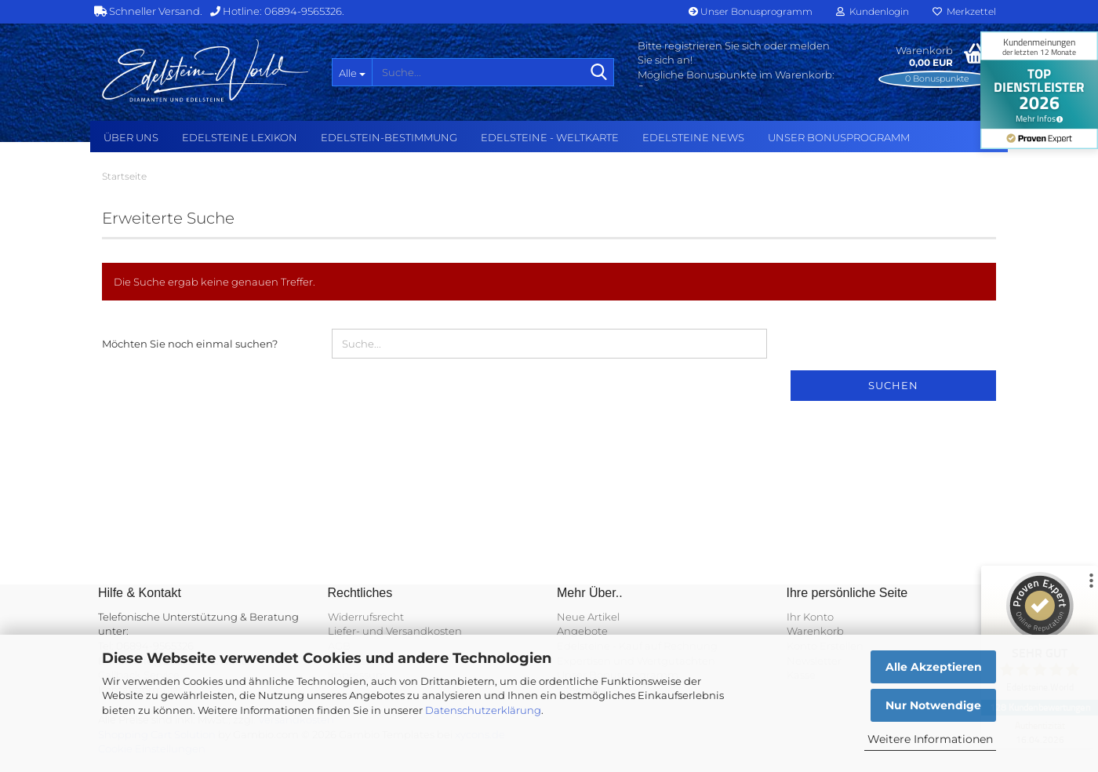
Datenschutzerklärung (483, 710)
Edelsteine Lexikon (239, 137)
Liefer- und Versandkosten (395, 631)
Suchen (893, 385)
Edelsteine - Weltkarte (550, 137)
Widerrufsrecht (366, 616)
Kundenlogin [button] (872, 11)
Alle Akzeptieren (933, 667)
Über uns (131, 137)
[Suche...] (352, 72)
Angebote (582, 631)
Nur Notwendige (933, 705)
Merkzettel (964, 11)
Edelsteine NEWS (693, 137)
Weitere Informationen (930, 739)
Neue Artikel (588, 616)
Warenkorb (815, 631)
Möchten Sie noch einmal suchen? (190, 343)
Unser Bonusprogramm (751, 11)
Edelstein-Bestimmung (389, 137)
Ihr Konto (810, 616)
